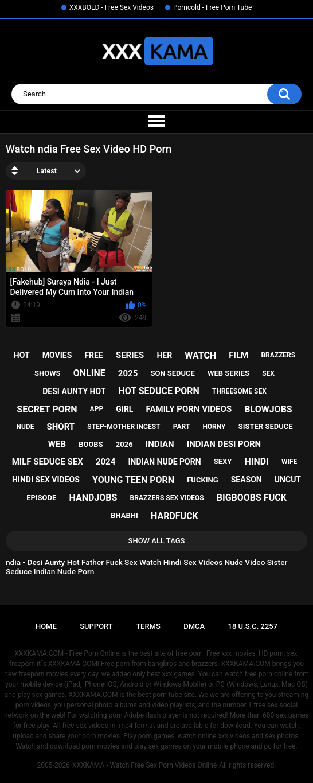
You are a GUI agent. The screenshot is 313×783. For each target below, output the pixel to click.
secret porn (47, 409)
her (164, 355)
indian (160, 444)
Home (46, 626)
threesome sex (239, 391)
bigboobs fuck (252, 497)
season (246, 479)
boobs (91, 444)
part (181, 427)
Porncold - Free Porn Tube (212, 7)
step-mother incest (123, 427)
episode (41, 497)
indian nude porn (164, 461)
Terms (148, 626)
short (61, 427)
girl (124, 409)
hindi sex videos (46, 479)
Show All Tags (156, 540)
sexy (223, 461)
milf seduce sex (47, 462)
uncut (288, 479)
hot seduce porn (158, 390)
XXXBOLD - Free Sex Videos (111, 7)
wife (289, 462)
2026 (124, 444)
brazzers (278, 355)
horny (213, 427)
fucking (202, 480)
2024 (105, 462)
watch (200, 355)
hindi (257, 461)
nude (25, 427)
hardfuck (174, 516)
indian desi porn (224, 444)
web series (228, 373)
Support (96, 626)
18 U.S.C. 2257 (253, 626)
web (57, 444)
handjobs (93, 497)
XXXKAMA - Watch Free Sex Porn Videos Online (144, 765)
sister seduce (265, 426)
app (97, 409)
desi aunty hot (73, 391)
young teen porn (133, 479)
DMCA (194, 626)
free (93, 355)
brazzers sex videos (167, 498)
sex (268, 373)
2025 (128, 373)
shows (47, 373)
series (130, 355)
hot (22, 355)
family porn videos (189, 409)
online (89, 373)
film (238, 355)
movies (57, 355)
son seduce (172, 373)
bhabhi (124, 515)
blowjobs (268, 409)
